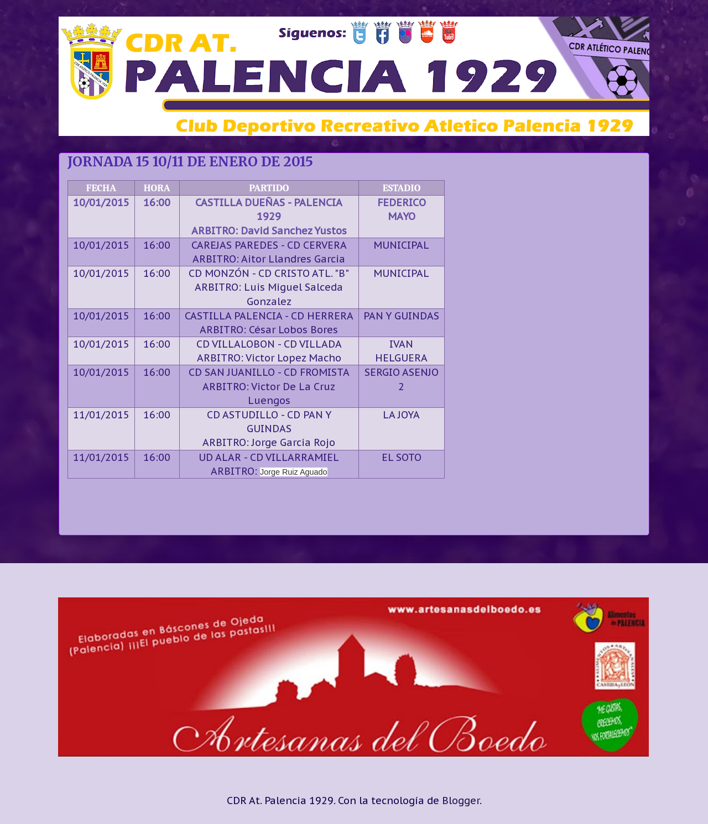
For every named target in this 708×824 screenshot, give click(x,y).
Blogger (461, 800)
